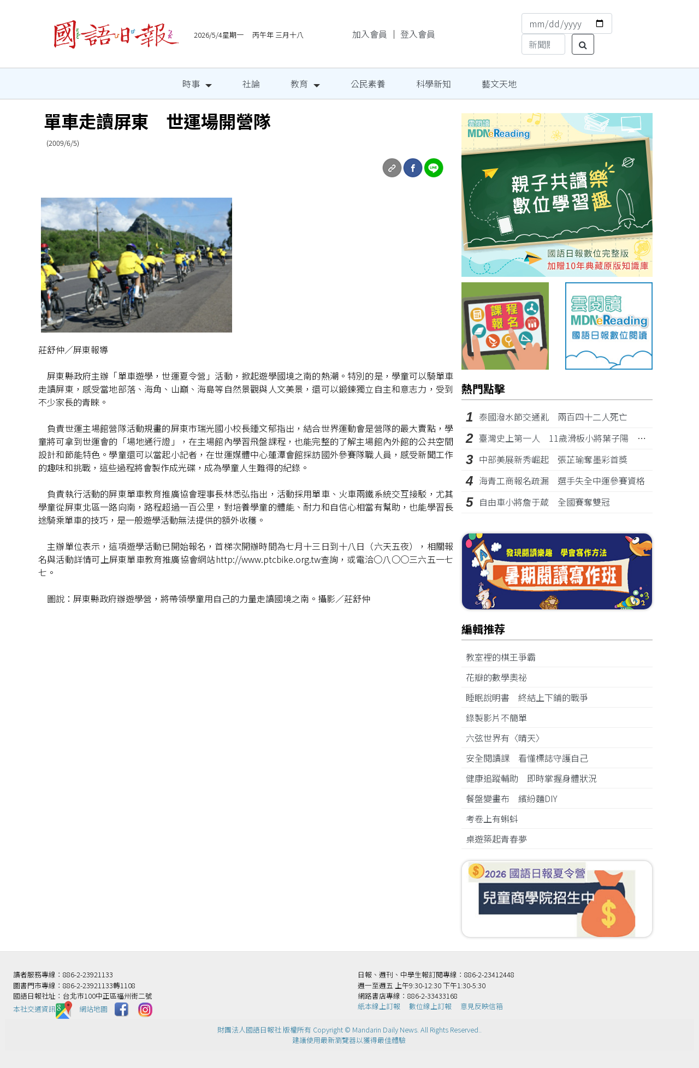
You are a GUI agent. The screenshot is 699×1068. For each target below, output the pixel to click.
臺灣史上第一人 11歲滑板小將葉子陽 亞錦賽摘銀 (580, 437)
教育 (299, 83)
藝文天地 (499, 83)
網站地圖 (93, 1009)
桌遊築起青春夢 (501, 838)
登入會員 (417, 33)
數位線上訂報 (430, 1006)
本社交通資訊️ (42, 1009)
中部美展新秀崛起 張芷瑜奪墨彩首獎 (553, 459)
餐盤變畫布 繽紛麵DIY (516, 798)
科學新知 (433, 83)
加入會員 (369, 33)
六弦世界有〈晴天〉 (507, 737)
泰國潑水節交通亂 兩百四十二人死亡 (553, 416)
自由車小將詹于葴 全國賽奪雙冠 (544, 501)
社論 (251, 83)
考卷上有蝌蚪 (496, 818)
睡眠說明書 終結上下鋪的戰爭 (531, 697)
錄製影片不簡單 (501, 717)
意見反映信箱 (481, 1006)
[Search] (543, 44)
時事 (191, 83)
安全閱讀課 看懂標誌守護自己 (531, 757)
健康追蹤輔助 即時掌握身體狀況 (536, 778)
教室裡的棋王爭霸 (505, 656)
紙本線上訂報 (379, 1006)
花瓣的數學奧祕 (501, 677)
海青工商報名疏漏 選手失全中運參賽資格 (562, 480)
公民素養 (368, 83)
